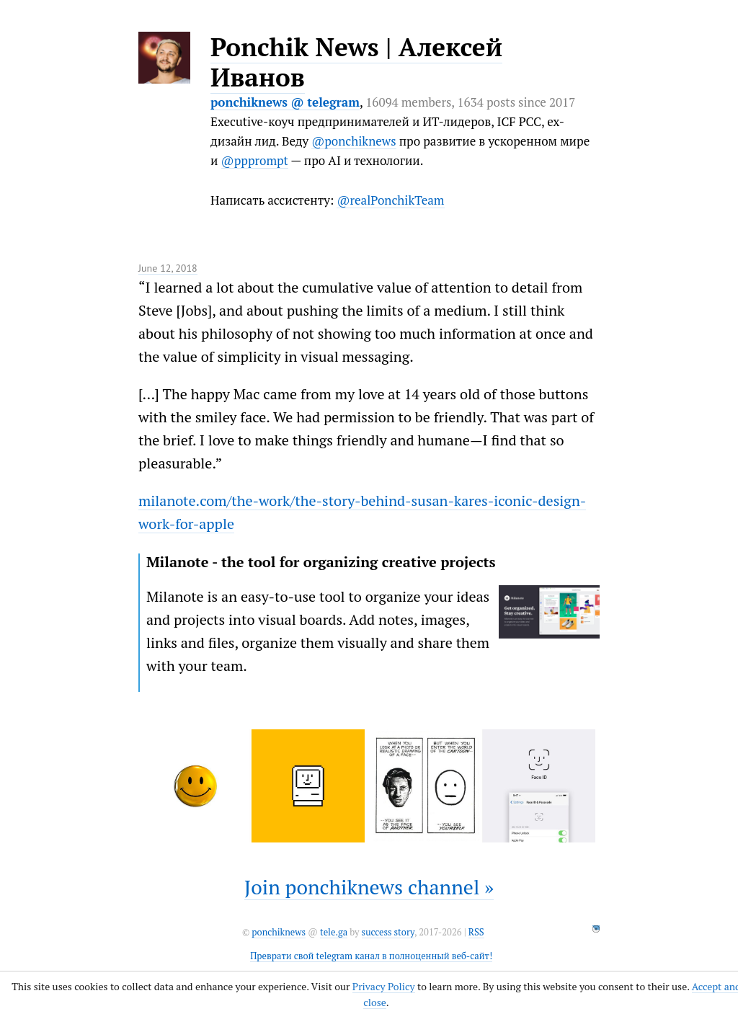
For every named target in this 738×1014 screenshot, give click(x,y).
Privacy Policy (383, 986)
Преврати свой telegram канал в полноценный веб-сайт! (371, 956)
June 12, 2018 (167, 268)
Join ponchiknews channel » (369, 886)
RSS (476, 932)
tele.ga (333, 932)
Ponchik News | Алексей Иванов (356, 62)
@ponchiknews (353, 141)
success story (388, 932)
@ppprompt (254, 160)
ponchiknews (279, 932)
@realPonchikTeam (390, 200)
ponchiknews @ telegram (285, 102)
